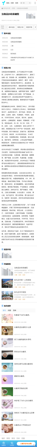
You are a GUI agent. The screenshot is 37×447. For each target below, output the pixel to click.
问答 (12, 3)
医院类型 (5, 49)
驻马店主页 (6, 8)
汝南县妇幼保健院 (22, 8)
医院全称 (5, 38)
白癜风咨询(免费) (27, 444)
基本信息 (12, 27)
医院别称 (5, 42)
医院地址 (5, 57)
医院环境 (29, 27)
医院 (13, 8)
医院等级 (5, 46)
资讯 (7, 3)
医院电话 (5, 53)
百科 (16, 3)
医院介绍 (20, 27)
